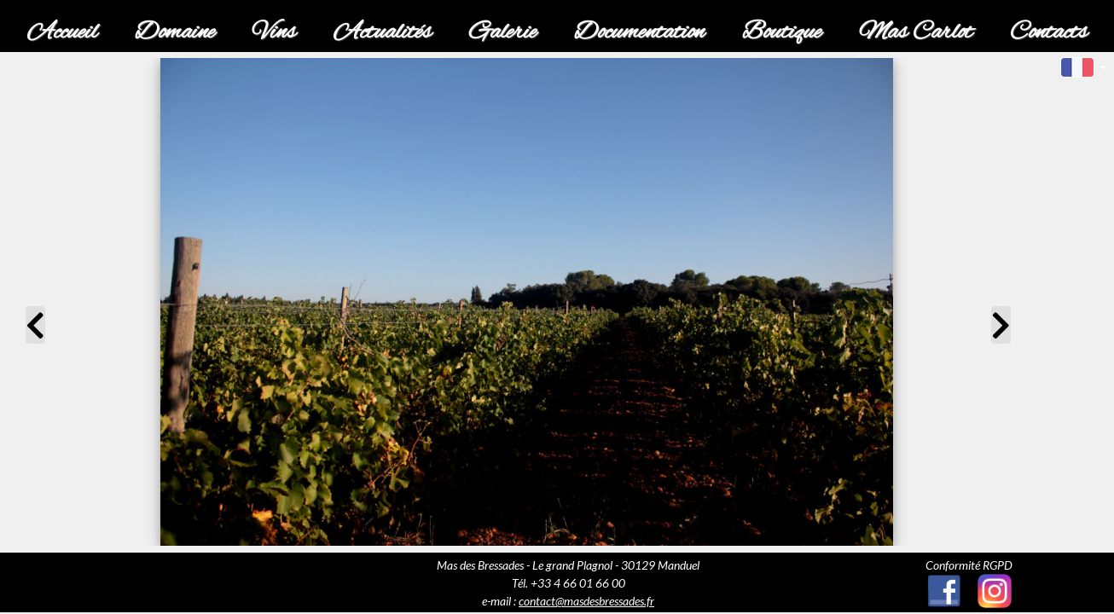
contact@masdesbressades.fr (586, 601)
